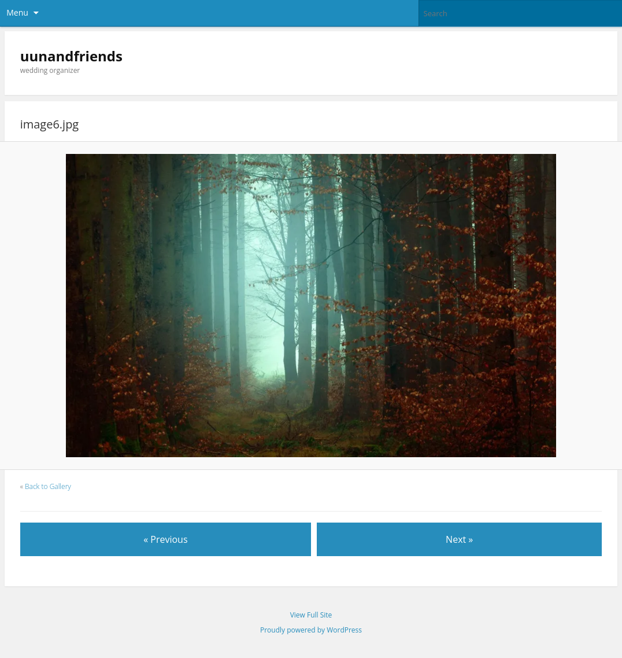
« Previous (165, 539)
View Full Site (311, 615)
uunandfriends (71, 55)
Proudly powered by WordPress (311, 630)
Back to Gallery (48, 486)
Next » (459, 539)
